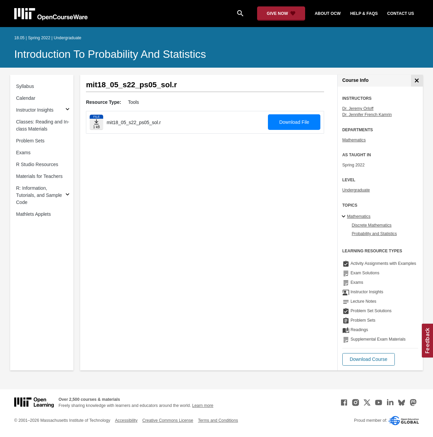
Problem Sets (30, 140)
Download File (294, 122)
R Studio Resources (37, 164)
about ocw (328, 13)
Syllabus (25, 86)
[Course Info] (417, 81)
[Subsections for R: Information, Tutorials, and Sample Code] (67, 195)
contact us (400, 13)
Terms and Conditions (218, 420)
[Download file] (96, 122)
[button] (368, 359)
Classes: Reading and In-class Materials (42, 125)
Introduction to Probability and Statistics (110, 54)
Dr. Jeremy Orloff (357, 108)
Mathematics (354, 140)
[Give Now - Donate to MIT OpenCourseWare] (281, 13)
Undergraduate (356, 190)
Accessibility (126, 420)
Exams (23, 152)
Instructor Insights (35, 110)
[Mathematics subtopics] (344, 216)
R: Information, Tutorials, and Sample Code (39, 195)
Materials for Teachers (39, 176)
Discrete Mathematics (372, 225)
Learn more (202, 405)
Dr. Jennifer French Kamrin (367, 114)
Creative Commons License (167, 420)
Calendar (26, 98)
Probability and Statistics (374, 233)
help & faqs (364, 13)
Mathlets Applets (33, 214)
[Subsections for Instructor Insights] (67, 110)
